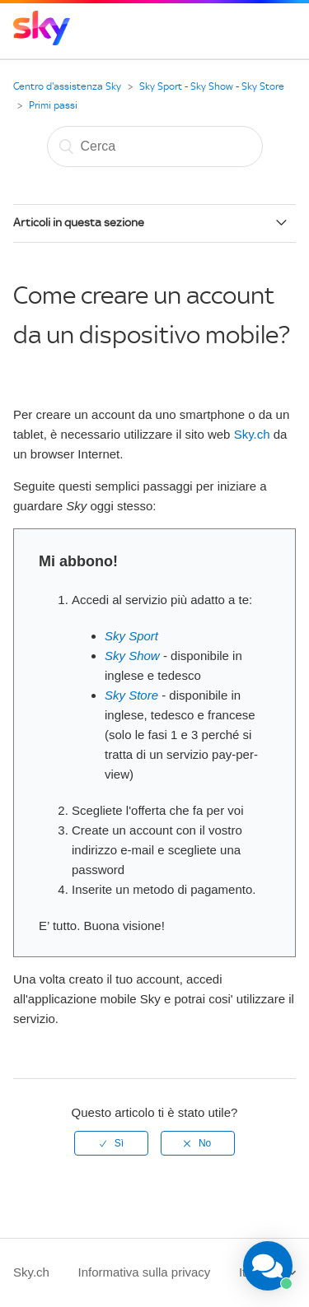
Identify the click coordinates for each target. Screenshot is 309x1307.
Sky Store (133, 695)
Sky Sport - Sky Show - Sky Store (211, 86)
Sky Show (134, 656)
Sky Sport (131, 636)
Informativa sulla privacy (143, 1272)
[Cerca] (155, 146)
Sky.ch (252, 434)
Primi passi (53, 105)
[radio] (111, 1143)
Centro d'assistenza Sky (67, 86)
